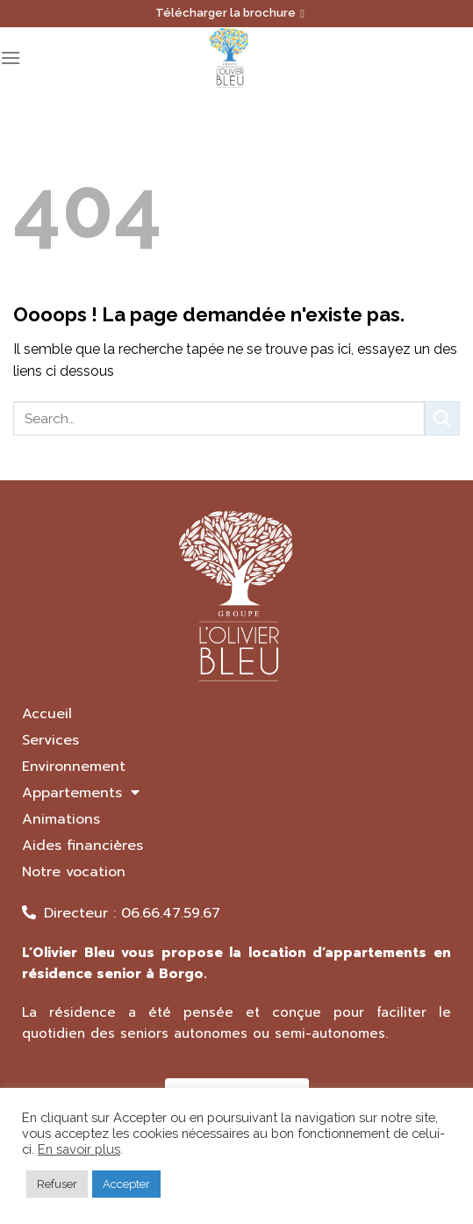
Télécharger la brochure (230, 12)
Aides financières (82, 845)
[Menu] (10, 57)
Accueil (47, 713)
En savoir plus (79, 1148)
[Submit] (442, 418)
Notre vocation (73, 871)
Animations (61, 819)
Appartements (81, 793)
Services (50, 740)
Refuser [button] (57, 1184)
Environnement (73, 766)
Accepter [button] (126, 1184)
